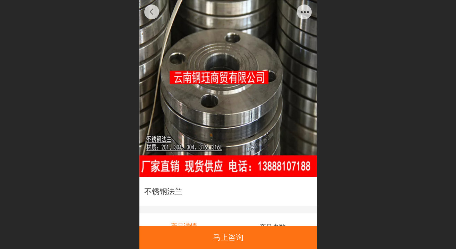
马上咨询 (228, 237)
